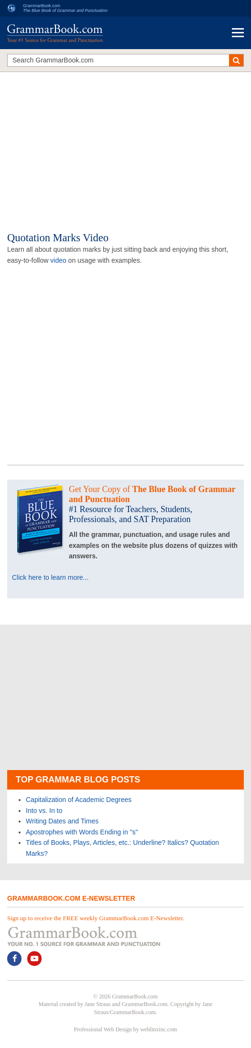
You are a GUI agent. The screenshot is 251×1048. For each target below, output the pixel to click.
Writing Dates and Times (62, 821)
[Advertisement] (125, 146)
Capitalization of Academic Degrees (78, 799)
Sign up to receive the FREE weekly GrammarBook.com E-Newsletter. (95, 918)
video (58, 260)
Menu (238, 33)
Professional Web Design (103, 1029)
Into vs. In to (44, 810)
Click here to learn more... (50, 577)
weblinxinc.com (158, 1029)
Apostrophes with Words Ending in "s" (82, 832)
